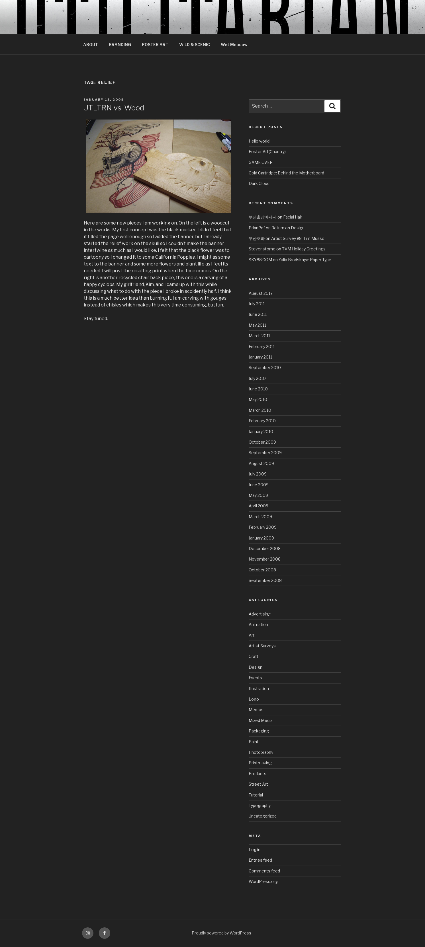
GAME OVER (261, 162)
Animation (258, 624)
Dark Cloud (259, 183)
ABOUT (90, 44)
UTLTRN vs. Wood (113, 107)
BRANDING (120, 44)
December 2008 (265, 548)
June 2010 (258, 388)
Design (255, 667)
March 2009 (260, 516)
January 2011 (260, 357)
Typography (260, 805)
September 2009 (265, 452)
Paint (254, 741)
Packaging (259, 730)
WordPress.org (263, 881)
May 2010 (258, 399)
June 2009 (259, 484)
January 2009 (261, 538)
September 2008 (265, 580)
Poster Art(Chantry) (267, 151)
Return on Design (288, 227)
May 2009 (258, 495)
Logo (254, 699)
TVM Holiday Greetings (304, 248)
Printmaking (260, 762)
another (109, 277)
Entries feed (260, 860)
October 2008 (262, 569)
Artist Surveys (262, 645)
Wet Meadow (234, 44)
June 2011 (258, 314)
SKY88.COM (260, 259)
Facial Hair (292, 217)
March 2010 (260, 410)
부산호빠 (257, 238)
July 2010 (257, 378)
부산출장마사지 (263, 217)
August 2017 (261, 293)
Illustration (259, 688)
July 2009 (258, 474)
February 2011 (262, 346)
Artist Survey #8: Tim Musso (297, 238)
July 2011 (257, 303)
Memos (256, 709)
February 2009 (263, 527)
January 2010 (261, 431)
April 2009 (258, 505)
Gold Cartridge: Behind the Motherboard (286, 172)
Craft (253, 656)
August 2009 (261, 463)
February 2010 (262, 420)
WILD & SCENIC (194, 44)
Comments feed (264, 870)
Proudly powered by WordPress (221, 932)
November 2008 (265, 559)
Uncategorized (263, 816)
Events (255, 677)
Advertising (260, 614)
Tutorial (256, 794)
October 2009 (262, 442)
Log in (254, 849)
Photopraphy (261, 752)
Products (257, 773)
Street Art (258, 784)
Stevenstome (262, 248)
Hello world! (259, 141)
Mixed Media (261, 720)
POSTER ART (155, 44)
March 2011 (259, 335)
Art (252, 635)
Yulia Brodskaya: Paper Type (305, 259)
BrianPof (257, 227)
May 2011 (257, 325)
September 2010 (265, 367)
